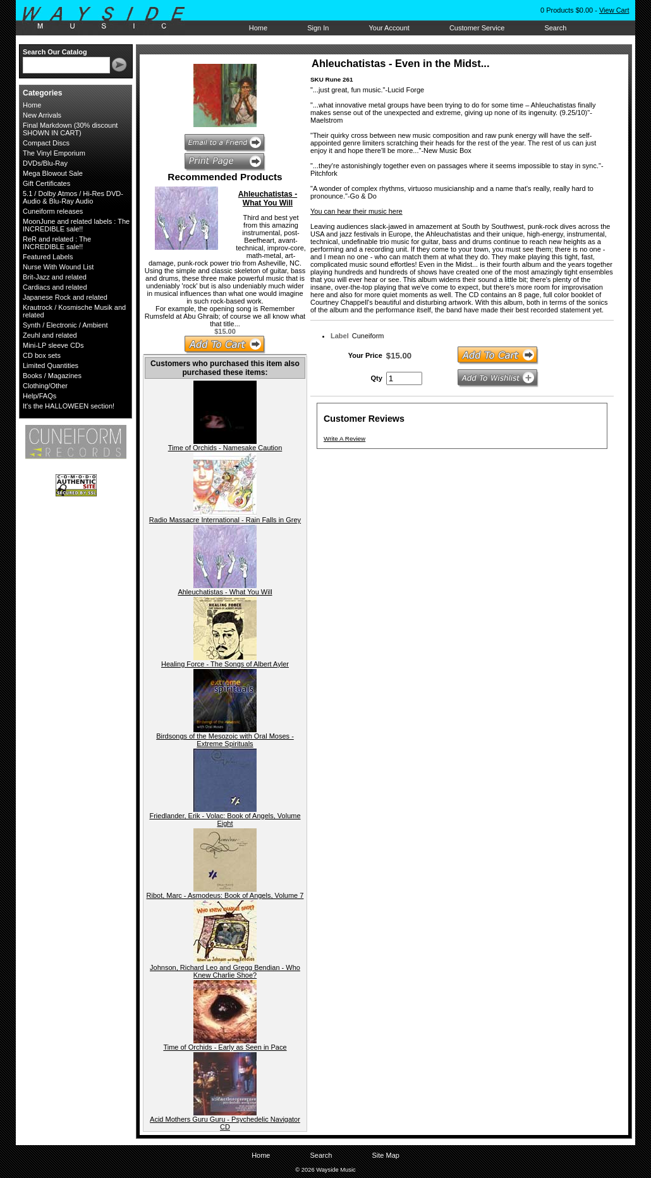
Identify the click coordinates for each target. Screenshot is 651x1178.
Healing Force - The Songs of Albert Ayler (225, 664)
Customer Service (476, 28)
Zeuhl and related (50, 335)
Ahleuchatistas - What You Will (267, 198)
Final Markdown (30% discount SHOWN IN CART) (70, 129)
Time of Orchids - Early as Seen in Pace (224, 1047)
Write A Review (344, 438)
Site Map (385, 1155)
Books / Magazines (52, 375)
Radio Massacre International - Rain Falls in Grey (225, 520)
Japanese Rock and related (65, 297)
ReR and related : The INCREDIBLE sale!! (57, 242)
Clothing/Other (45, 386)
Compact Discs (46, 143)
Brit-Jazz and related (55, 277)
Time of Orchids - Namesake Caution (225, 447)
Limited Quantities (50, 365)
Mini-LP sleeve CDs (53, 345)
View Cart (614, 10)
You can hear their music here (356, 211)
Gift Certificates (46, 183)
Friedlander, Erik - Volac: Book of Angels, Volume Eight (224, 819)
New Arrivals (42, 115)
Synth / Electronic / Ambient (65, 325)
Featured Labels (48, 257)
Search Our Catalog (55, 52)
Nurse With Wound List (58, 267)
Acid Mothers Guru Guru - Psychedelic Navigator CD (225, 1123)
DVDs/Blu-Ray (45, 163)
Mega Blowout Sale (53, 173)
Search (555, 28)
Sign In (318, 28)
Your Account (388, 28)
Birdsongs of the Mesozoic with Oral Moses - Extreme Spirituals (225, 739)
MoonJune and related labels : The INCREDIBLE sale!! (76, 225)
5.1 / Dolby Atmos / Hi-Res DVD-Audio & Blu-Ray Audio (73, 197)
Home (258, 28)
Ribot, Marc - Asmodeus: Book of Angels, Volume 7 (225, 895)
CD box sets (42, 355)
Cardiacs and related (55, 287)
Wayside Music (109, 18)
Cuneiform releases (53, 211)
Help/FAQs (39, 396)
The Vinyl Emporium (54, 153)
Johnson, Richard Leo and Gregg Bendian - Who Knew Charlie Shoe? (225, 971)
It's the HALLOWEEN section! (68, 406)
